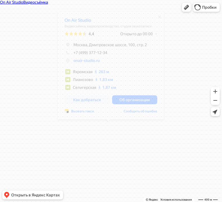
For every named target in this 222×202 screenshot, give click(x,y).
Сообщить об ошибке (137, 113)
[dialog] (108, 67)
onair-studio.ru (84, 62)
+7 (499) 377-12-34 (83, 54)
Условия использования (176, 199)
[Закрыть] (156, 19)
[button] (186, 7)
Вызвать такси (79, 113)
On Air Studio (75, 22)
